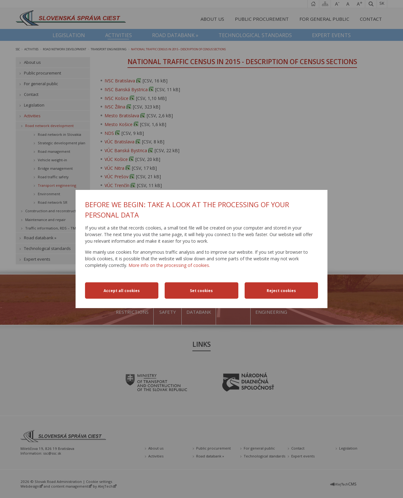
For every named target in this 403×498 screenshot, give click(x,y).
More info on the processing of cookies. (169, 265)
